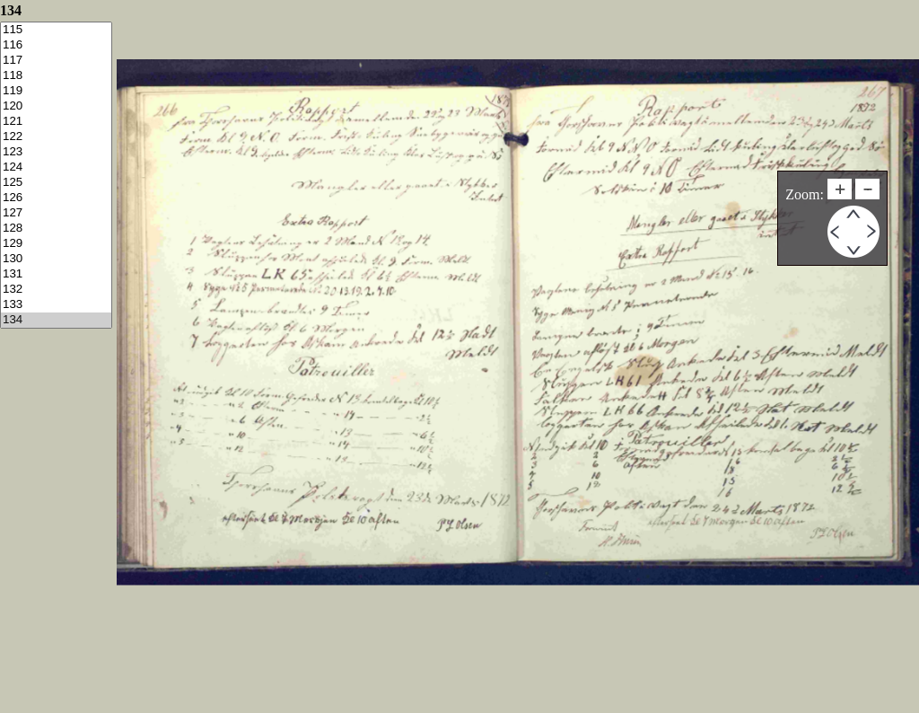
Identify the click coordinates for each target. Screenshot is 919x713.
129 (56, 243)
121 (56, 121)
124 (56, 167)
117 (56, 60)
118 (56, 76)
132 (56, 289)
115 (56, 30)
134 (56, 320)
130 (56, 259)
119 (56, 91)
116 (56, 45)
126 (56, 198)
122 (56, 137)
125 (56, 182)
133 (56, 304)
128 (56, 228)
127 (56, 213)
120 (56, 106)
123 (56, 152)
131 (56, 274)
